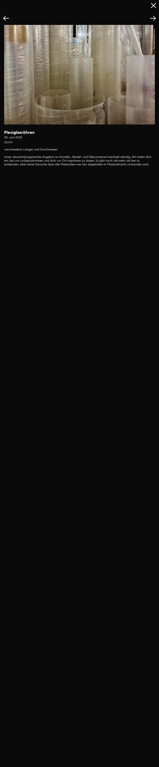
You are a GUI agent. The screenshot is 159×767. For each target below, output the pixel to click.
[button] (153, 18)
